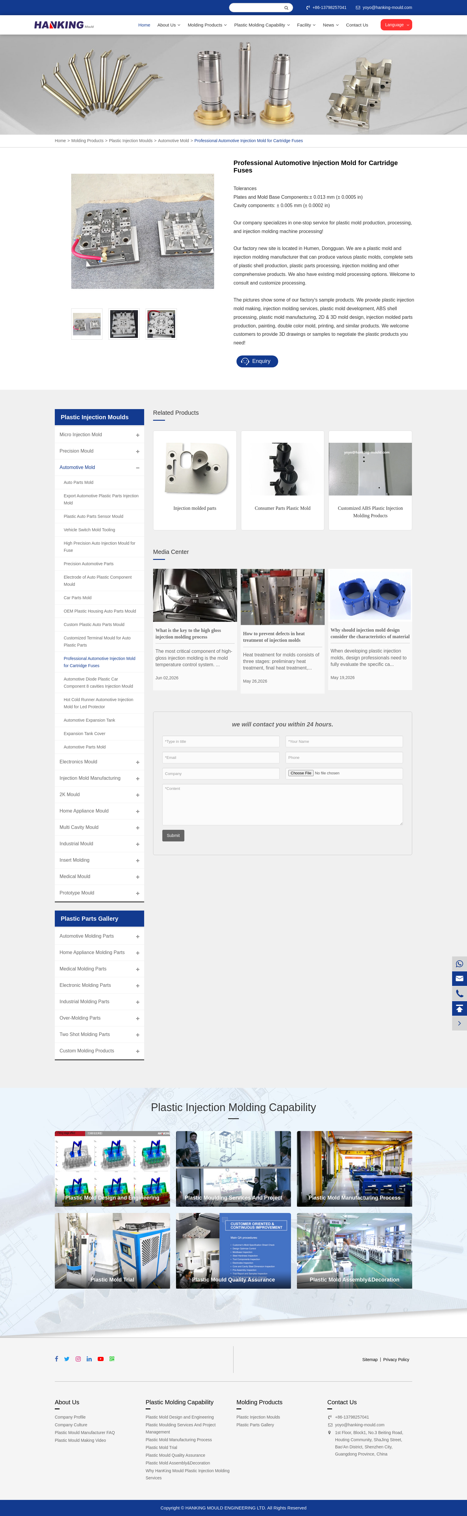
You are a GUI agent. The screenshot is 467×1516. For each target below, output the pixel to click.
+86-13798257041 (327, 7)
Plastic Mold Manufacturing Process (355, 1198)
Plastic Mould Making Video (80, 1440)
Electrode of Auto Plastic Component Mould (98, 581)
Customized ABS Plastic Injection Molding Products (370, 512)
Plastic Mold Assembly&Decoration (354, 1280)
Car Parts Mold (77, 597)
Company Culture (71, 1424)
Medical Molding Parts (83, 968)
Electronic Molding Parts (85, 985)
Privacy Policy (396, 1359)
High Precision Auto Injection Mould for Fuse (99, 547)
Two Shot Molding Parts (85, 1034)
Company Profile (70, 1417)
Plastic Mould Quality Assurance (233, 1280)
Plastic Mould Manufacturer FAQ (85, 1432)
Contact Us (357, 24)
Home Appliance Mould (84, 810)
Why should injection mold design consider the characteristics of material (370, 633)
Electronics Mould (78, 761)
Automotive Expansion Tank (89, 720)
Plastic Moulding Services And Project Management (233, 1201)
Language (394, 24)
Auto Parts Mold (79, 482)
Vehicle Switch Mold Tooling (89, 529)
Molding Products (207, 24)
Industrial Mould (76, 843)
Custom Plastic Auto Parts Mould (94, 624)
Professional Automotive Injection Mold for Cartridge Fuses (248, 140)
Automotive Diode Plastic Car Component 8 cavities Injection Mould (98, 683)
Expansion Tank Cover (84, 733)
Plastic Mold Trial (112, 1280)
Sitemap (370, 1359)
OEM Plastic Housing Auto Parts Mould (100, 611)
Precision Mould (77, 450)
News (331, 24)
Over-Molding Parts (80, 1017)
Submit (173, 835)
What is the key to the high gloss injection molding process (188, 633)
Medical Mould (75, 876)
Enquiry (255, 361)
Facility (306, 24)
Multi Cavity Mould (79, 827)
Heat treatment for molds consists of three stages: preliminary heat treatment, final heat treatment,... (281, 661)
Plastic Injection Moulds (130, 140)
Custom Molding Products (87, 1050)
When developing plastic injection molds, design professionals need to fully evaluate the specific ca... (369, 657)
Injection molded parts (194, 508)
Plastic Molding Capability (262, 24)
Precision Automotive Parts (88, 563)
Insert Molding (75, 860)
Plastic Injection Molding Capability (233, 1107)
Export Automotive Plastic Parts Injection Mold (101, 499)
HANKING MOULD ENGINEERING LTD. (226, 1507)
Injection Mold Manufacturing (90, 778)
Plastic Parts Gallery (255, 1424)
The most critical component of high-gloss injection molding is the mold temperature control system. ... (193, 658)
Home (144, 24)
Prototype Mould (77, 892)
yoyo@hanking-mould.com (360, 1424)
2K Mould (70, 794)
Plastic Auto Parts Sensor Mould (93, 516)
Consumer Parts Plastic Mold (282, 508)
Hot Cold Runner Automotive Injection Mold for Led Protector (98, 703)
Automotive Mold (173, 140)
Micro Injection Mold (81, 434)
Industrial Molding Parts (84, 1001)
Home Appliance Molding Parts (92, 952)
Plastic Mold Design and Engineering (112, 1198)
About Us (169, 24)
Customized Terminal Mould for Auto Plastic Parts (97, 641)
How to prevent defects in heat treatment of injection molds (274, 637)
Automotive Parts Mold (85, 747)
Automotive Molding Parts (87, 936)
